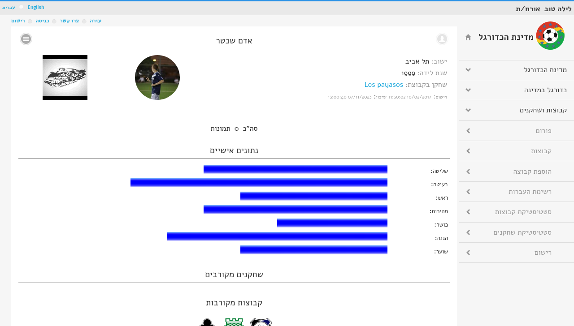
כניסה (42, 20)
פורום (544, 131)
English (35, 7)
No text (26, 39)
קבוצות (541, 151)
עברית (8, 7)
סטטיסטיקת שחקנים (522, 232)
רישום (18, 20)
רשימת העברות (530, 192)
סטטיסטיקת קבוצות (523, 212)
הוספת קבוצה (532, 171)
